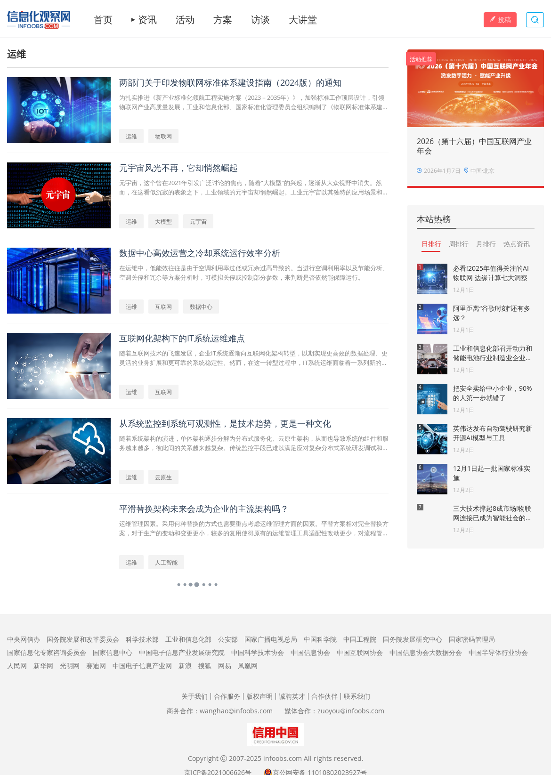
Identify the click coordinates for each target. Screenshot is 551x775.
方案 (222, 20)
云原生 (163, 477)
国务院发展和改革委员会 (83, 639)
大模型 (163, 221)
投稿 (500, 19)
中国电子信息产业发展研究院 (182, 652)
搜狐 (204, 665)
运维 (131, 136)
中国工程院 (359, 639)
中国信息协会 (310, 652)
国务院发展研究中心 (412, 639)
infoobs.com (282, 758)
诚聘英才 (292, 696)
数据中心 (201, 306)
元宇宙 (198, 221)
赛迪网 (96, 665)
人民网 (17, 665)
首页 (103, 20)
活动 (185, 20)
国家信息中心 (112, 652)
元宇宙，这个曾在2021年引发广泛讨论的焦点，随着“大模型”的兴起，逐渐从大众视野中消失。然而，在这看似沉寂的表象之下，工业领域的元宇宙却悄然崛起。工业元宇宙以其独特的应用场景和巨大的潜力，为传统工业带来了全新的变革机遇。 (254, 187)
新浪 (185, 665)
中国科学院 (320, 639)
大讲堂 (303, 20)
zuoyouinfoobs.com (350, 710)
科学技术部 (142, 639)
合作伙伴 (324, 696)
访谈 (260, 20)
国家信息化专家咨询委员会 (46, 652)
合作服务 (227, 696)
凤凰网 (248, 665)
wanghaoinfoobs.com (236, 710)
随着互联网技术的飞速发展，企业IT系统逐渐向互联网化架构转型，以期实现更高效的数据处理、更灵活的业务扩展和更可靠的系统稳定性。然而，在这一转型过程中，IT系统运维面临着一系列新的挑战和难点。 (253, 358)
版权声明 (259, 696)
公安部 (228, 639)
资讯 (147, 20)
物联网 (163, 136)
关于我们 (194, 696)
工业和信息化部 (188, 639)
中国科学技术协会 (257, 652)
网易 (224, 665)
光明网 (70, 665)
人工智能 (166, 562)
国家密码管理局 (472, 639)
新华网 (43, 665)
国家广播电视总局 (270, 639)
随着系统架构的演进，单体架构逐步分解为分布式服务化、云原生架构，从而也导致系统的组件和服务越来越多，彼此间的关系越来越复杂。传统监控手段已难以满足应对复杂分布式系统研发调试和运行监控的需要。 (254, 443)
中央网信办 (23, 639)
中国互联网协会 (360, 652)
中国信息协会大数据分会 (425, 652)
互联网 (163, 306)
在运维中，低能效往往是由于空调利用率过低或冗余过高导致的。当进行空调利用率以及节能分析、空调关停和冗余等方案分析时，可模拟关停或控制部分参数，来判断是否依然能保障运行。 (254, 273)
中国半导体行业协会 (498, 652)
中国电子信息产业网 (142, 665)
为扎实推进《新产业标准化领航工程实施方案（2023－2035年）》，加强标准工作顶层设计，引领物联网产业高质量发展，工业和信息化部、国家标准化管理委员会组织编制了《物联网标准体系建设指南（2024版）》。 (254, 102)
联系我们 (357, 696)
